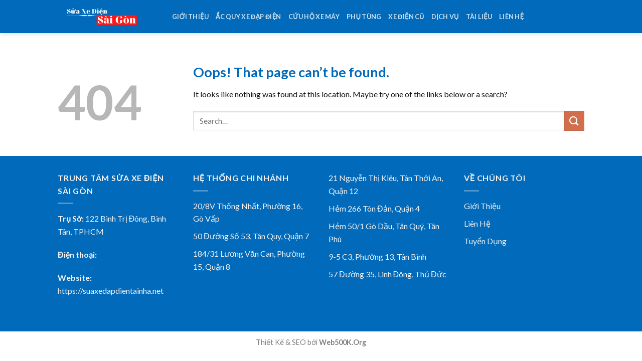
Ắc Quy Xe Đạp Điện (248, 17)
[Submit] (574, 120)
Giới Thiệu (482, 206)
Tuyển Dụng (485, 241)
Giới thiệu (190, 17)
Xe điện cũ (406, 17)
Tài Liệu (479, 17)
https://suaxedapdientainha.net (111, 290)
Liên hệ (511, 17)
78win (377, 342)
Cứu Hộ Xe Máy (314, 17)
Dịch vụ (445, 17)
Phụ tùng (364, 17)
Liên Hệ (477, 223)
